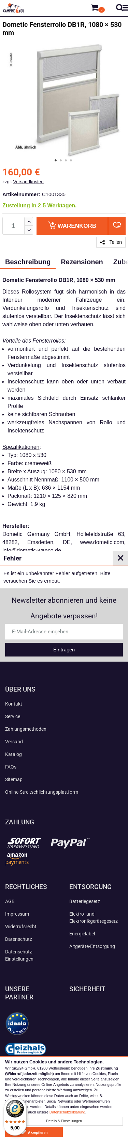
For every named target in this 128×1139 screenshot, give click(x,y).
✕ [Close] (120, 558)
